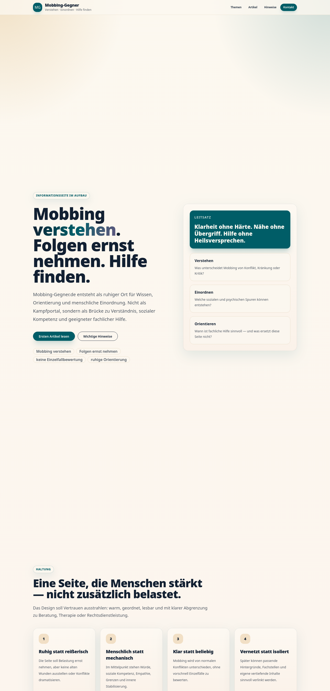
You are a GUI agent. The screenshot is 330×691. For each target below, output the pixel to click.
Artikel (252, 7)
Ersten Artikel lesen (54, 336)
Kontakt (288, 7)
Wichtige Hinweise (97, 336)
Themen (236, 7)
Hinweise (270, 7)
